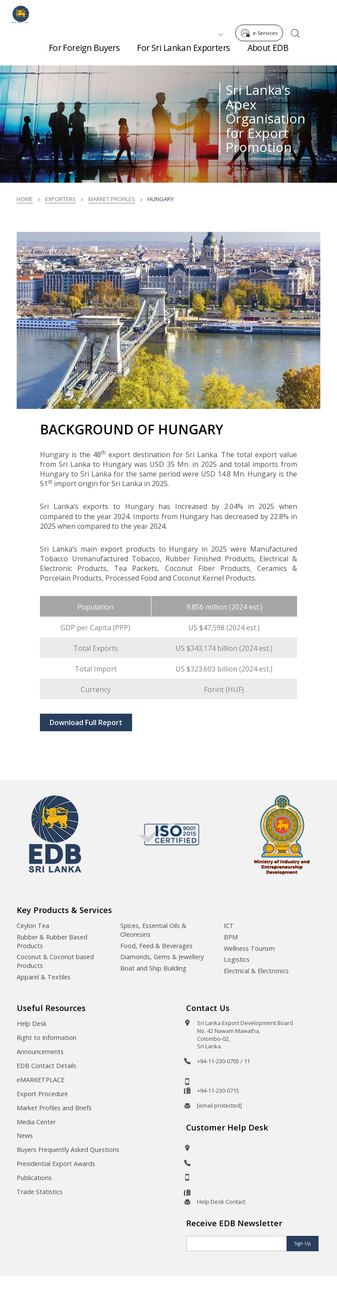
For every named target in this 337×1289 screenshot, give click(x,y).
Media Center (36, 1122)
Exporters (60, 199)
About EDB (268, 52)
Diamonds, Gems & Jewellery (162, 957)
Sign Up (302, 1243)
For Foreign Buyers (84, 52)
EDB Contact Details (46, 1066)
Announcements (40, 1051)
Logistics (237, 959)
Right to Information (46, 1037)
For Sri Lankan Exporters (183, 52)
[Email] (236, 1243)
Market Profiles (111, 199)
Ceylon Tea (33, 925)
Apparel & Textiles (44, 977)
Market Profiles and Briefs (54, 1108)
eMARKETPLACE (41, 1080)
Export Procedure (42, 1094)
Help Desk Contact (221, 1202)
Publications (34, 1177)
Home (25, 199)
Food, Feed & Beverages (156, 946)
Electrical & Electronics (256, 971)
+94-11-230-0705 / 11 (223, 1061)
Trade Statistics (40, 1192)
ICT (229, 925)
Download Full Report (86, 722)
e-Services (261, 12)
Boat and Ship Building (153, 968)
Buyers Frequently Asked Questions (68, 1149)
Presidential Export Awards (56, 1163)
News (25, 1135)
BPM (231, 937)
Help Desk (32, 1023)
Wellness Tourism (249, 948)
